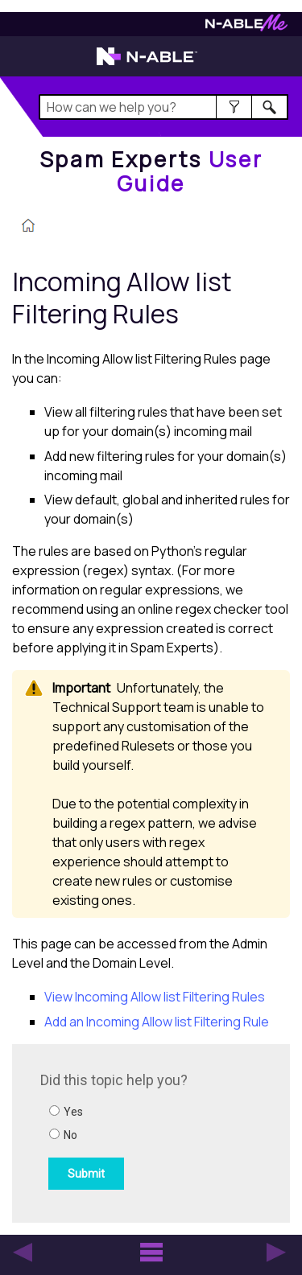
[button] (234, 107)
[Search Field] (164, 107)
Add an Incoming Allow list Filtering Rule (156, 1021)
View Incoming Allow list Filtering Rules (154, 997)
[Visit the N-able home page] (147, 63)
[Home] (151, 171)
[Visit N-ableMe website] (246, 27)
